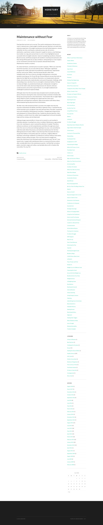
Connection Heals (21, 158)
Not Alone (69, 74)
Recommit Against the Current (74, 194)
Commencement (71, 225)
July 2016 (69, 400)
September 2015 (71, 420)
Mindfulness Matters (72, 63)
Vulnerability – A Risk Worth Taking (53, 158)
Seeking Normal (70, 309)
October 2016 (70, 394)
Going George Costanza (72, 295)
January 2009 (70, 461)
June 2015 (69, 428)
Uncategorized (70, 373)
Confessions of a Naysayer (73, 203)
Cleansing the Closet (72, 270)
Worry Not (69, 375)
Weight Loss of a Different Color (74, 267)
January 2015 (70, 442)
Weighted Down (71, 278)
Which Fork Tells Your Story (73, 169)
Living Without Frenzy (72, 110)
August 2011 (70, 450)
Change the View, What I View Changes (76, 88)
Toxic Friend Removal (72, 242)
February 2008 (70, 464)
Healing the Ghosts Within (73, 350)
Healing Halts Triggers (72, 317)
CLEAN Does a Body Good (73, 256)
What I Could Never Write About (74, 57)
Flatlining (69, 298)
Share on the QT (71, 192)
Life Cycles (69, 356)
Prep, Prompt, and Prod (72, 261)
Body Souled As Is (71, 303)
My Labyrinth (70, 113)
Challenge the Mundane (72, 345)
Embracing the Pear (71, 245)
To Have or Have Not (72, 370)
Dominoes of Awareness (72, 175)
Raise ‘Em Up (70, 239)
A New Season (70, 130)
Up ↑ (85, 518)
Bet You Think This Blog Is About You (75, 186)
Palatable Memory (71, 306)
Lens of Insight (70, 323)
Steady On (69, 264)
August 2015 (70, 422)
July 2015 (69, 425)
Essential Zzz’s (70, 206)
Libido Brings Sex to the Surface (74, 301)
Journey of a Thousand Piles (73, 133)
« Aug (69, 491)
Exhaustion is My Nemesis (73, 200)
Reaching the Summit (72, 287)
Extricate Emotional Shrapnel (74, 219)
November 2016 (71, 392)
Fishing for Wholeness (72, 66)
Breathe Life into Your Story (73, 275)
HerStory (51, 9)
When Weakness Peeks (72, 320)
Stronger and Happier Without (74, 94)
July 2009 (69, 459)
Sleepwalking (70, 136)
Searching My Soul (71, 99)
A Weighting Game (71, 281)
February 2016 (70, 411)
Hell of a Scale (70, 155)
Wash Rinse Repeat (71, 172)
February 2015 (70, 439)
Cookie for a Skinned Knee (73, 222)
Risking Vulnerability (72, 326)
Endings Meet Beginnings (73, 80)
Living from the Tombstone (73, 214)
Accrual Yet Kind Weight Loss (74, 273)
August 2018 (70, 386)
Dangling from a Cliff (72, 141)
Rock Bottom (70, 284)
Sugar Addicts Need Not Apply (74, 127)
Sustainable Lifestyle (72, 178)
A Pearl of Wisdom (71, 339)
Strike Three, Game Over (72, 85)
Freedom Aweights (71, 329)
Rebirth (69, 116)
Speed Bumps (70, 180)
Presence (69, 77)
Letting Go (69, 119)
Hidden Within (70, 60)
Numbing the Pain (71, 138)
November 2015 (71, 417)
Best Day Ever (70, 342)
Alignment (69, 315)
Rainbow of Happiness (72, 361)
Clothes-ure (70, 152)
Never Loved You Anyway (73, 217)
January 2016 (70, 414)
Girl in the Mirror (71, 105)
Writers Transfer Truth (72, 91)
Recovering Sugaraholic (72, 183)
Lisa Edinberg (31, 40)
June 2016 (69, 403)
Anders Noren (79, 518)
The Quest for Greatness (72, 231)
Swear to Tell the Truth (72, 197)
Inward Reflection (71, 71)
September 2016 (71, 397)
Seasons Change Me (71, 83)
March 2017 (70, 389)
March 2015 (70, 436)
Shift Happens (70, 236)
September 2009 (71, 453)
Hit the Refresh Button (72, 228)
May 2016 (69, 406)
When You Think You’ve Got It (74, 161)
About (18, 26)
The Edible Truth (71, 150)
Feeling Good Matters (72, 97)
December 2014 (71, 445)
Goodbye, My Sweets (72, 166)
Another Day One (71, 108)
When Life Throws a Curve (73, 147)
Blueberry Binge (71, 253)
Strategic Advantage (71, 208)
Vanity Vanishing (71, 292)
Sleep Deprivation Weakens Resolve (75, 124)
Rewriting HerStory (71, 312)
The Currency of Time (72, 364)
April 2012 (69, 447)
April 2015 (69, 434)
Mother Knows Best (71, 359)
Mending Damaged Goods (73, 250)
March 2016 (70, 408)
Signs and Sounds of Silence (73, 158)
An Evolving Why (71, 164)
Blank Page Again (71, 102)
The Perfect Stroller (71, 367)
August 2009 (70, 456)
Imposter (69, 247)
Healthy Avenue (22, 153)
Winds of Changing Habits (73, 211)
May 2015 (69, 431)
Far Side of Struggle (71, 122)
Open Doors (70, 69)
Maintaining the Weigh (72, 144)
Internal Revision (71, 289)
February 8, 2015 (21, 40)
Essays (68, 348)
